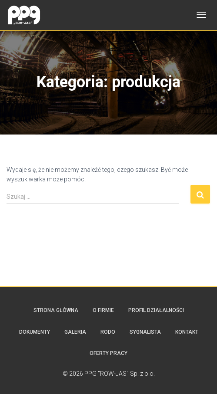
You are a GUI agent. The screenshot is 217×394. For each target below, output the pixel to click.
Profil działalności (156, 310)
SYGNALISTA (145, 332)
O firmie (103, 310)
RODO (107, 332)
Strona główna (55, 310)
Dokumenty (34, 332)
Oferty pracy (108, 353)
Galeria (75, 332)
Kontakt (186, 332)
